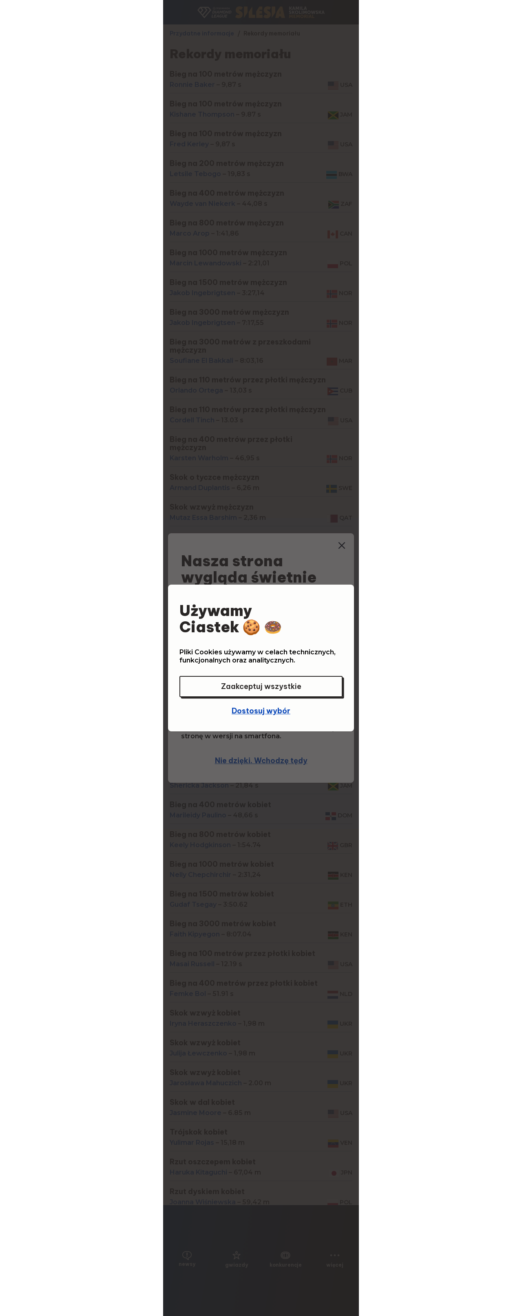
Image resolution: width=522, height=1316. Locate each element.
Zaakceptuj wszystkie (261, 686)
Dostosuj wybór (261, 710)
